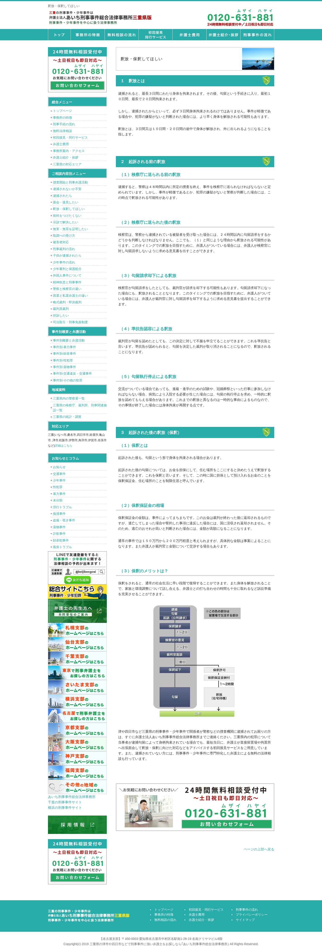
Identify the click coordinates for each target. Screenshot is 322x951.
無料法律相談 (62, 131)
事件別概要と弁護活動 (69, 340)
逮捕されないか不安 (67, 189)
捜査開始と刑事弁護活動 (70, 182)
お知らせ (59, 467)
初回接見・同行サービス (155, 34)
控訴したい (61, 315)
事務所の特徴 (88, 34)
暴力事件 (59, 494)
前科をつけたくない (67, 215)
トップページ (59, 34)
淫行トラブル (62, 507)
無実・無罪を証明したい (70, 229)
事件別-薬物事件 (64, 367)
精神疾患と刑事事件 (67, 282)
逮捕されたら (62, 195)
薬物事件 (59, 527)
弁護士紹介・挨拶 (223, 34)
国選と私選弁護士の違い (70, 295)
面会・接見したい (65, 202)
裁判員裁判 (61, 309)
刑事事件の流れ (257, 34)
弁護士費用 (189, 34)
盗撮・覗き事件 (64, 520)
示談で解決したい (65, 222)
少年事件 (59, 480)
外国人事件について (67, 275)
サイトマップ (245, 920)
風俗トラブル (62, 547)
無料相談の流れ (121, 34)
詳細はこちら (63, 445)
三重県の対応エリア (67, 164)
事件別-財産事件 (64, 353)
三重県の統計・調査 (67, 417)
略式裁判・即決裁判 (67, 302)
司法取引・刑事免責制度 (70, 322)
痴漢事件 (59, 513)
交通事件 (59, 474)
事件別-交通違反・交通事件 (72, 373)
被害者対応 (61, 242)
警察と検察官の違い (67, 289)
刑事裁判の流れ (64, 249)
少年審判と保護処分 (67, 269)
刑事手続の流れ (64, 124)
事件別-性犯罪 (63, 360)
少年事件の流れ (64, 262)
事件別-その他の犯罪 (68, 380)
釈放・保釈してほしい (69, 209)
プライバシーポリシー (251, 914)
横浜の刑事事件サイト (65, 807)
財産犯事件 (61, 540)
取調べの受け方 (64, 235)
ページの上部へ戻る (259, 849)
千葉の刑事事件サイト (65, 802)
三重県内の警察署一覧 (69, 398)
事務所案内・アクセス (69, 151)
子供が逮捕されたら (67, 255)
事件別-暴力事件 (64, 347)
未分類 (57, 500)
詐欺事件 (59, 533)
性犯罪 (57, 487)
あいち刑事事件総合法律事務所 (71, 797)
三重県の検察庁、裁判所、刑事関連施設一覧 (80, 407)
